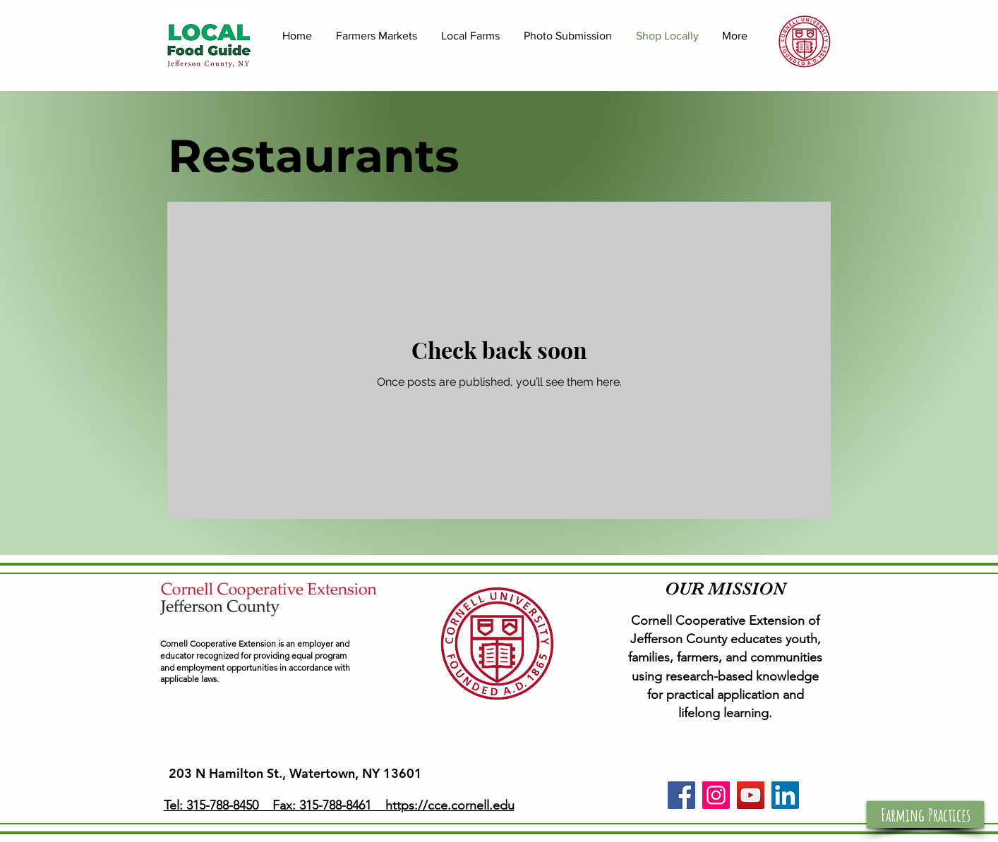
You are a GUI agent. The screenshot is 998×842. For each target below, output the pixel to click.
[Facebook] (681, 795)
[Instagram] (716, 795)
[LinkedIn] (785, 795)
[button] (925, 814)
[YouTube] (750, 795)
